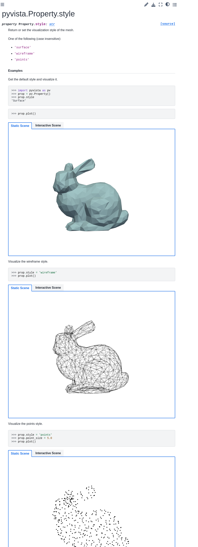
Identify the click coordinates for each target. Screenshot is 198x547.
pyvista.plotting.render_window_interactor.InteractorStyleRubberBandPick (24, 411)
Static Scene (64, 125)
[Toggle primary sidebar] (46, 4)
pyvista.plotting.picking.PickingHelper (20, 289)
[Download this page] (170, 5)
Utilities (12, 514)
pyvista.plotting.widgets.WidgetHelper (20, 259)
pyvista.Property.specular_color (25, 54)
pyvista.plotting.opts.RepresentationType (23, 161)
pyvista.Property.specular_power (25, 65)
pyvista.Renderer (20, 86)
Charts (15, 248)
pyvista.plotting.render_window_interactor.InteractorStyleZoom (24, 491)
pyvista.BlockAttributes (21, 239)
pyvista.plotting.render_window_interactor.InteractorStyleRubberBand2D (24, 391)
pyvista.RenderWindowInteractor (20, 99)
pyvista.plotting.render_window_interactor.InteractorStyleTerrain (24, 471)
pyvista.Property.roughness (25, 22)
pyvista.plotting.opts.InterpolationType (23, 150)
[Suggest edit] (162, 4)
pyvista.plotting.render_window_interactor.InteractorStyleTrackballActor (24, 431)
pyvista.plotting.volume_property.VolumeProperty (21, 198)
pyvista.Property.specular (25, 43)
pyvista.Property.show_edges (25, 32)
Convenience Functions (19, 506)
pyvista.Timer (19, 126)
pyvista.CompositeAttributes (20, 229)
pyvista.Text (18, 110)
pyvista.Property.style (25, 75)
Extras (9, 533)
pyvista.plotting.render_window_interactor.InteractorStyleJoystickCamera (24, 371)
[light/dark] (184, 4)
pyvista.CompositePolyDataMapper (21, 216)
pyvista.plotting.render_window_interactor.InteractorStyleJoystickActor (24, 351)
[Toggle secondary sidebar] (191, 4)
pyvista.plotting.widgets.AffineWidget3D (20, 274)
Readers (13, 520)
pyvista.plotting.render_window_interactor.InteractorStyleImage (24, 331)
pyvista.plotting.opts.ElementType (23, 172)
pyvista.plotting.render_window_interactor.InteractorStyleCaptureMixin (21, 309)
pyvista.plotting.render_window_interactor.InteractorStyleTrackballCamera (24, 451)
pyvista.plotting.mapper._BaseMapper (20, 137)
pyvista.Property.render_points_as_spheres (25, 9)
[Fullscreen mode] (177, 4)
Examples (14, 527)
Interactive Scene (92, 125)
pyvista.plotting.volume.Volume (20, 183)
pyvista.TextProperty (20, 118)
